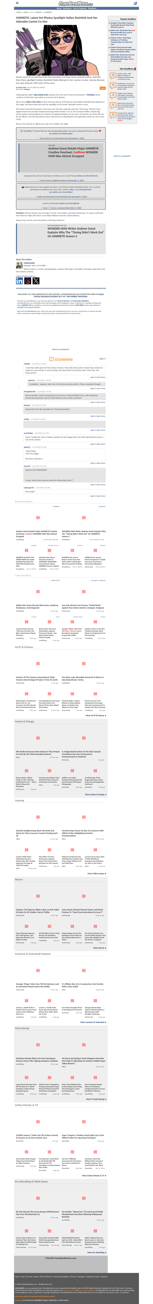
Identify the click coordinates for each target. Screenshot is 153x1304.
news (26, 12)
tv (32, 12)
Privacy (73, 1277)
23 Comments (61, 359)
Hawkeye (27, 89)
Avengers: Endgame (98, 580)
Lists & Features (80, 8)
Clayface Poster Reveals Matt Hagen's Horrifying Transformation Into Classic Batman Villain (123, 49)
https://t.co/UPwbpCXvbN (80, 189)
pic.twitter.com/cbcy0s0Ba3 (60, 192)
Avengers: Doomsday (54, 545)
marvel (39, 12)
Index (23, 1277)
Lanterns (34, 617)
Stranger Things (78, 617)
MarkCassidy (22, 87)
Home (18, 12)
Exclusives (67, 8)
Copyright (80, 1277)
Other (58, 617)
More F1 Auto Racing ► (96, 1099)
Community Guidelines (80, 301)
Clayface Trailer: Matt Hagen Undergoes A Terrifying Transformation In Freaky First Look (121, 41)
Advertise (104, 1277)
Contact (96, 1277)
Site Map (29, 1277)
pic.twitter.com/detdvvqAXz (60, 133)
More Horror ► (100, 948)
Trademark (89, 1277)
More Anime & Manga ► (96, 794)
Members (92, 8)
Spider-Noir (55, 580)
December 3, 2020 (76, 180)
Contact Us (19, 1300)
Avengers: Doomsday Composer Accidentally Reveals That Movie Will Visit (122, 25)
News (59, 8)
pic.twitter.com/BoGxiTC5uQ (86, 175)
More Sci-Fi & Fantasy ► (96, 715)
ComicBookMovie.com (32, 311)
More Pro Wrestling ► (97, 1252)
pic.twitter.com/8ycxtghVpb (67, 203)
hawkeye (48, 12)
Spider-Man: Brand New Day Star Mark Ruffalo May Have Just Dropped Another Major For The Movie (123, 58)
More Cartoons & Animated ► (93, 1022)
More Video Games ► (97, 873)
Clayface (103, 617)
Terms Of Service (46, 1277)
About (36, 1277)
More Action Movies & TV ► (94, 1175)
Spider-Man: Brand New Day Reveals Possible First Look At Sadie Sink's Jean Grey (123, 32)
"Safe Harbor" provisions (76, 296)
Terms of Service (63, 301)
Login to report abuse (97, 377)
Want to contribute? (61, 348)
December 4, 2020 (76, 138)
